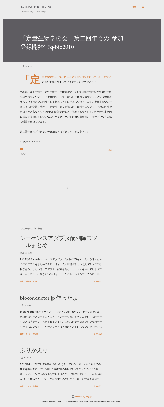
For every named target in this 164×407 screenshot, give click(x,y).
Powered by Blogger (82, 396)
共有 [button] (110, 150)
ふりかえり (34, 350)
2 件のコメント (32, 281)
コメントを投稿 (32, 334)
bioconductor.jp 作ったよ (49, 297)
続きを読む (98, 281)
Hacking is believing (36, 7)
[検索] (134, 6)
